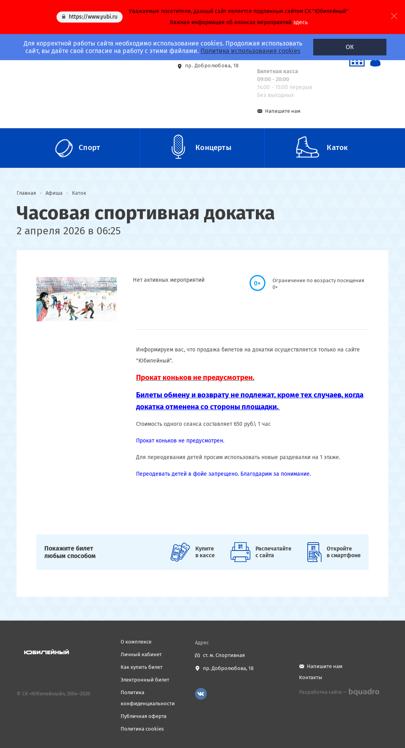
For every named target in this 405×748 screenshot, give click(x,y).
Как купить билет (142, 667)
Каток (79, 193)
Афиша (53, 193)
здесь (300, 22)
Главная (26, 193)
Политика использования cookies (250, 51)
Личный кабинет (141, 654)
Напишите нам (283, 111)
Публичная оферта (144, 716)
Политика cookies (142, 729)
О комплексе (136, 642)
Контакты (310, 677)
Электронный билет (145, 680)
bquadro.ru (363, 692)
